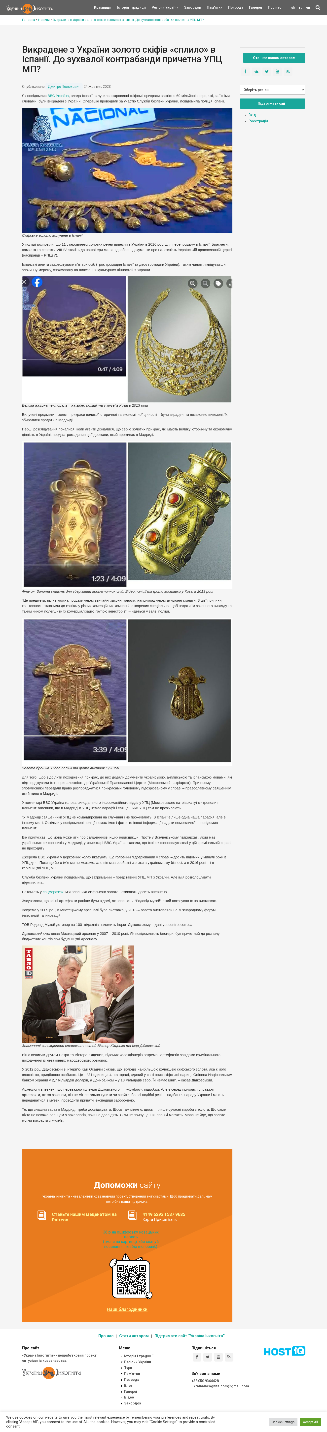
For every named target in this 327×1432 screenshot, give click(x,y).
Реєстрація (258, 121)
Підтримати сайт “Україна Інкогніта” (189, 1336)
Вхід (252, 115)
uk (293, 7)
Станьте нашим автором (274, 58)
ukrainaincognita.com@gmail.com (220, 1386)
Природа (232, 7)
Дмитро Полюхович (64, 87)
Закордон (188, 7)
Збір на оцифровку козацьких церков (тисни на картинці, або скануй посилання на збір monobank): (131, 1239)
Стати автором (134, 1336)
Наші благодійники (127, 1309)
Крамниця (102, 7)
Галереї (255, 7)
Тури (128, 1368)
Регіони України (158, 7)
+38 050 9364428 (205, 1381)
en (308, 7)
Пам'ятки (211, 7)
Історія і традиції (124, 7)
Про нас (274, 7)
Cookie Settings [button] (283, 1422)
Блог (128, 1386)
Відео (129, 1397)
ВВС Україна (58, 96)
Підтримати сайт (272, 103)
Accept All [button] (310, 1422)
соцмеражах (53, 892)
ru (300, 7)
